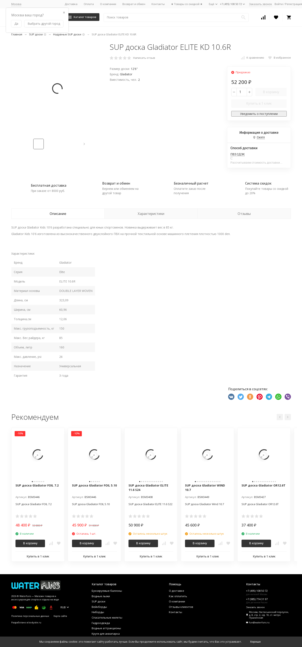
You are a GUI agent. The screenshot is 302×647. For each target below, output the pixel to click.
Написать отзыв (144, 58)
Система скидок (258, 183)
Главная (16, 34)
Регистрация (293, 4)
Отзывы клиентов (181, 607)
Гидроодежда (101, 623)
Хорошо (255, 641)
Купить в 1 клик (259, 103)
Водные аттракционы (106, 628)
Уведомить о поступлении (259, 114)
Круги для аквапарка (106, 633)
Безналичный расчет (191, 183)
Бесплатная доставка (48, 185)
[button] (84, 144)
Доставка (71, 4)
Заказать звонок (260, 4)
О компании (108, 4)
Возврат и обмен (133, 4)
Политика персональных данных (30, 615)
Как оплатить (178, 596)
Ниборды (98, 612)
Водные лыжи (101, 596)
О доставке (176, 591)
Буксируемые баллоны (107, 591)
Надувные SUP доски (67, 34)
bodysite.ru (34, 622)
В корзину (271, 92)
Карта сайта (60, 615)
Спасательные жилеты (107, 617)
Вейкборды (99, 607)
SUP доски (36, 34)
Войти (279, 4)
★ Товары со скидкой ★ (187, 4)
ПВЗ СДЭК (237, 154)
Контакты (158, 4)
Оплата (89, 4)
